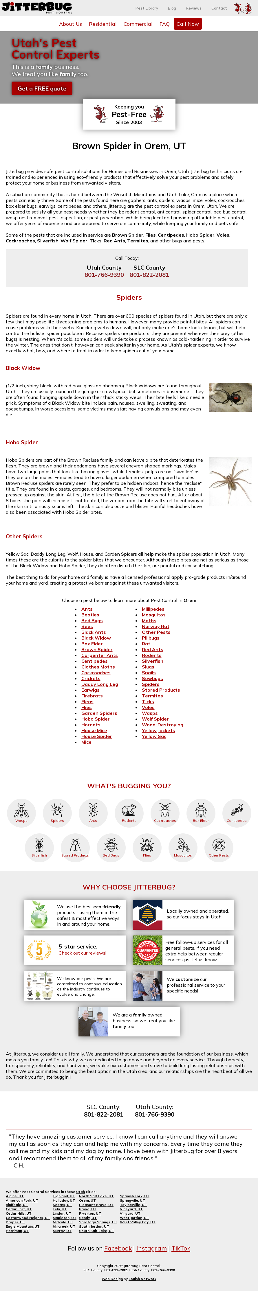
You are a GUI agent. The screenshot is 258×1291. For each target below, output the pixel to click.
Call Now (188, 24)
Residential (103, 24)
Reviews (194, 8)
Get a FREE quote (42, 88)
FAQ (165, 24)
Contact (219, 8)
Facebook (118, 1248)
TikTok (180, 1248)
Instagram (151, 1248)
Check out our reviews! (82, 953)
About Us (70, 24)
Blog (172, 8)
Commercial (138, 24)
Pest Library (147, 8)
